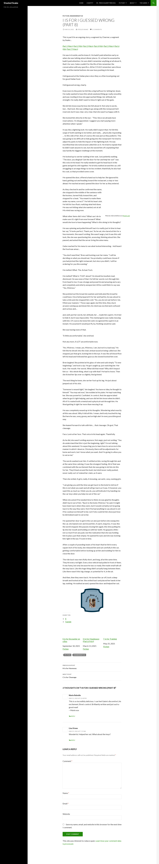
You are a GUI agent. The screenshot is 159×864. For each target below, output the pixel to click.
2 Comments (97, 29)
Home (81, 3)
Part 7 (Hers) (72, 49)
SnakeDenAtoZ (76, 16)
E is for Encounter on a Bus (72, 634)
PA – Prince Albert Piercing (106, 3)
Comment (67, 761)
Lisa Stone (73, 728)
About (132, 3)
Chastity (90, 3)
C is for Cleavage (92, 675)
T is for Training (112, 633)
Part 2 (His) (77, 46)
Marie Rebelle (75, 695)
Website (66, 814)
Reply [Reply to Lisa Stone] (73, 740)
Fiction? (122, 3)
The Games (143, 3)
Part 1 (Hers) (68, 46)
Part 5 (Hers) (109, 46)
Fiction (66, 16)
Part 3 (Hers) (88, 46)
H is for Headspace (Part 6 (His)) (92, 634)
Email (66, 803)
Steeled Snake (11, 3)
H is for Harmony (92, 666)
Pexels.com (126, 216)
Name (66, 793)
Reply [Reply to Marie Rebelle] (73, 716)
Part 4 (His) (98, 46)
